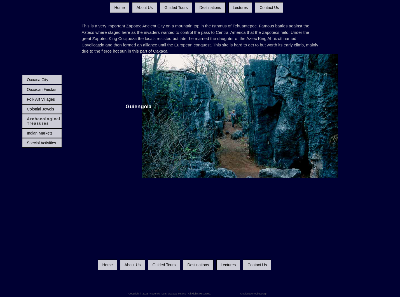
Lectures (240, 7)
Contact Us (269, 7)
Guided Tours (176, 7)
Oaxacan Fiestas (41, 89)
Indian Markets (40, 133)
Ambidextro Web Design (253, 293)
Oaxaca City (37, 79)
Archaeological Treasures (43, 121)
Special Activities (41, 143)
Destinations (210, 7)
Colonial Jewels (40, 109)
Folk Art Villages (41, 99)
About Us (145, 7)
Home (119, 7)
